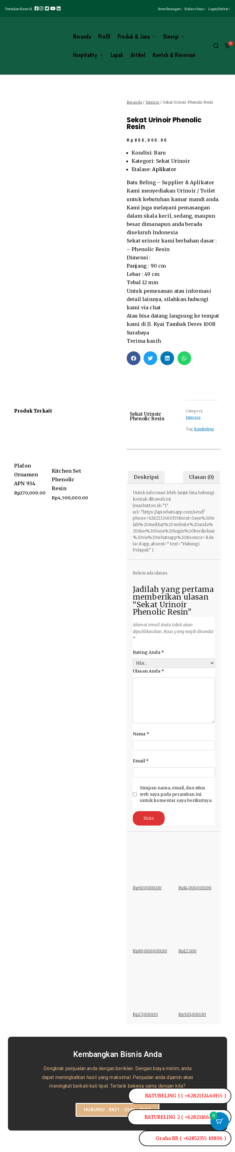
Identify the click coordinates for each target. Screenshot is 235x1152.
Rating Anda (148, 652)
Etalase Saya (196, 9)
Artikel (138, 55)
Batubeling (204, 429)
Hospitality (88, 54)
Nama (141, 734)
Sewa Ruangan (171, 9)
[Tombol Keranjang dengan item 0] (220, 1121)
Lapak (116, 55)
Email (141, 761)
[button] (153, 36)
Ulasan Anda (148, 671)
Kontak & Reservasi (174, 55)
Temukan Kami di (19, 9)
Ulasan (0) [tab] (201, 477)
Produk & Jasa (137, 36)
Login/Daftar (219, 9)
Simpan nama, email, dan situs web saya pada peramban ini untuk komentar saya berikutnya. (176, 794)
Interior (152, 102)
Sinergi (174, 36)
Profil (104, 36)
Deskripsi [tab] (146, 477)
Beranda (82, 36)
